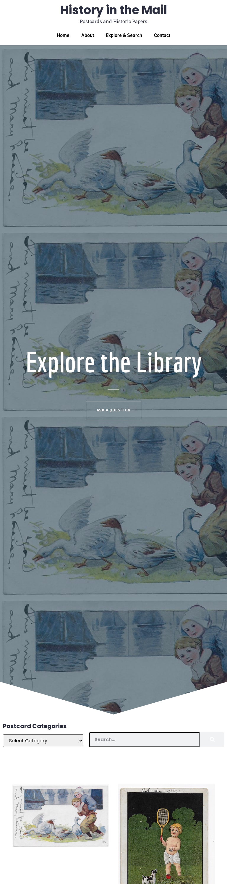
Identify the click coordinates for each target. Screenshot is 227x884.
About (87, 35)
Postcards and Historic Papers (113, 21)
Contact (162, 35)
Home (63, 35)
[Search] (212, 739)
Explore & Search (124, 35)
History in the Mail (113, 10)
